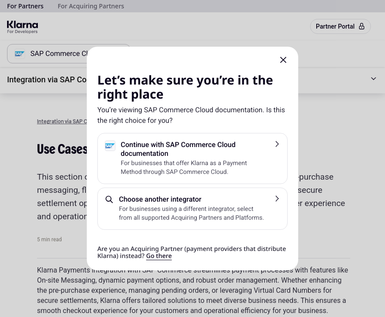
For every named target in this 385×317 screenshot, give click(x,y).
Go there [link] (159, 256)
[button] (283, 60)
